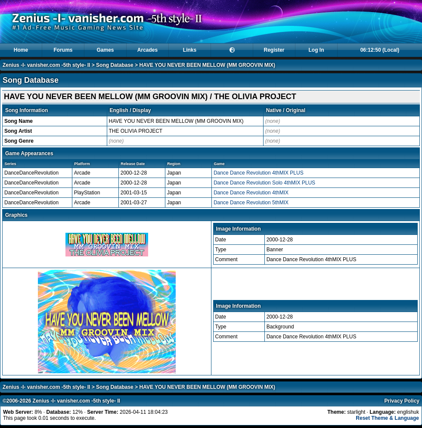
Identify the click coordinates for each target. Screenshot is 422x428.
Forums (62, 50)
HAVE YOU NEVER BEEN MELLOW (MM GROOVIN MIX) (207, 65)
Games (105, 50)
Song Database (114, 65)
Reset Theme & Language (387, 418)
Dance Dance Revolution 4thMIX (251, 193)
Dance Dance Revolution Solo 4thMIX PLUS (264, 183)
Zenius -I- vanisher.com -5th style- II (46, 65)
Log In (316, 50)
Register (274, 50)
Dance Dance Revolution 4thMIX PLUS (259, 173)
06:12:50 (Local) (380, 50)
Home (21, 50)
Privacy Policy (402, 401)
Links (189, 50)
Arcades (147, 50)
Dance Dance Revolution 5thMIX (251, 203)
